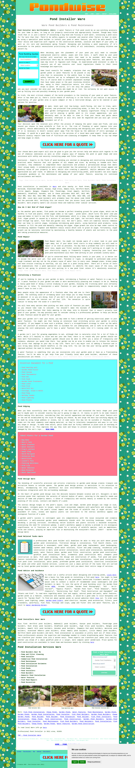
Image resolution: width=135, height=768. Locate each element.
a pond (94, 44)
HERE (53, 586)
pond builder (44, 39)
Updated (39, 751)
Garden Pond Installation (42, 714)
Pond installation (63, 633)
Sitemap (19, 751)
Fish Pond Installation (34, 712)
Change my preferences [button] (93, 762)
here (97, 577)
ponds (28, 496)
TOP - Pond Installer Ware (29, 735)
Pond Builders (27, 751)
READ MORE (50, 429)
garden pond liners (54, 600)
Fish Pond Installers (101, 717)
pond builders (44, 198)
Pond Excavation (67, 717)
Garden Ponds (64, 712)
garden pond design (67, 485)
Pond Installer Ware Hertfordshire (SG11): (37, 30)
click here (111, 575)
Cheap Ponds (51, 712)
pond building (59, 160)
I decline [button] (82, 762)
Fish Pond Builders (80, 714)
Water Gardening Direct (36, 605)
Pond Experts (46, 751)
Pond (20, 186)
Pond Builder (38, 717)
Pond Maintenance (95, 712)
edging (52, 422)
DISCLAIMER (112, 14)
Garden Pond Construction (83, 724)
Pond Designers (86, 721)
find (25, 624)
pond (87, 53)
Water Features (79, 712)
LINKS (92, 14)
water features (93, 60)
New (34, 751)
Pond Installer (63, 714)
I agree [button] (75, 762)
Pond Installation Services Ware (39, 647)
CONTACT (104, 14)
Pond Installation (103, 721)
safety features (48, 77)
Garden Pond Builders (100, 714)
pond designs (92, 505)
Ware (54, 186)
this (97, 598)
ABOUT (98, 14)
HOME (86, 14)
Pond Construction (53, 719)
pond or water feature (106, 129)
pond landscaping (108, 545)
